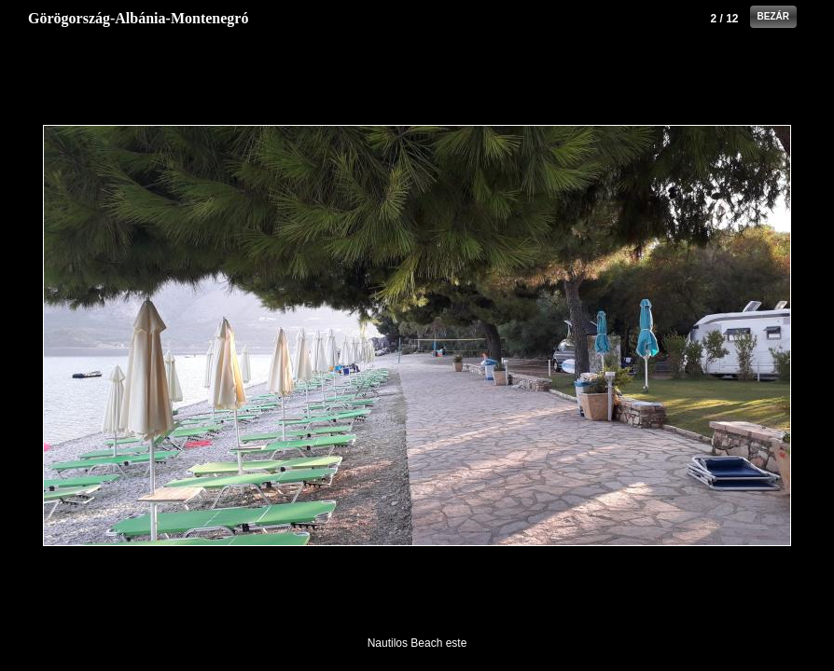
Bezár (773, 16)
